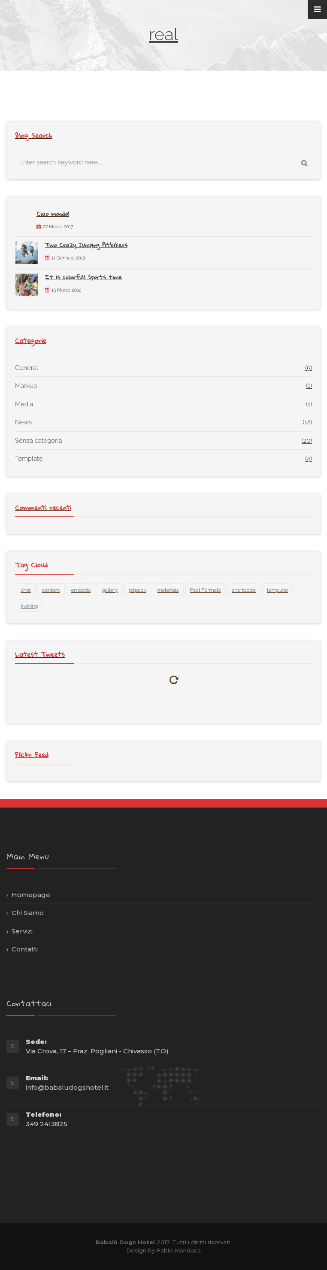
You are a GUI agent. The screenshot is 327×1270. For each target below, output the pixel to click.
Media (24, 404)
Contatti (25, 949)
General (26, 368)
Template (28, 458)
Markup (26, 386)
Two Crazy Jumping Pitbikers (86, 244)
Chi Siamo (28, 913)
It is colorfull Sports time (83, 277)
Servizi (22, 931)
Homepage (31, 895)
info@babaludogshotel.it (67, 1087)
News (23, 422)
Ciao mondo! (52, 213)
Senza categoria (38, 440)
